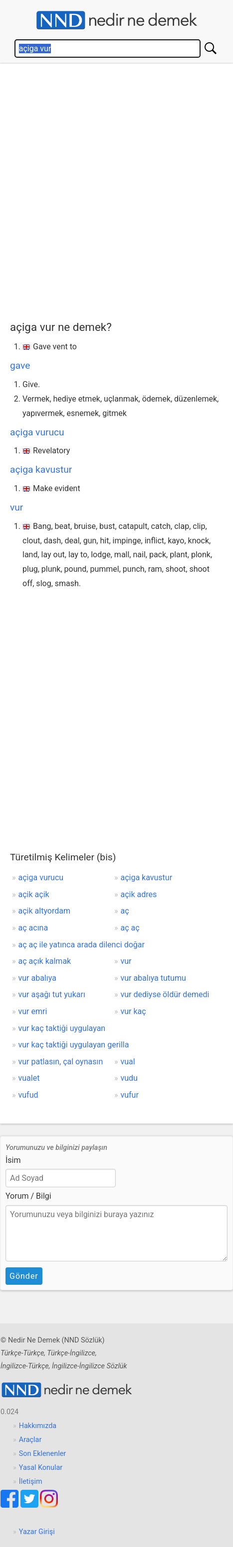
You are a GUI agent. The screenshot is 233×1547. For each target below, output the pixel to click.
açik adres (138, 894)
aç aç (129, 927)
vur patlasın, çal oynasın (60, 1061)
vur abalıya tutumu (153, 978)
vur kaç (133, 1011)
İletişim (30, 1481)
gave (20, 365)
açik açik (33, 894)
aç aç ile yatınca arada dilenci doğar (81, 944)
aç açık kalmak (44, 961)
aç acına (33, 927)
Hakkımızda (37, 1426)
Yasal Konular (40, 1467)
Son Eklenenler (42, 1453)
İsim (13, 1160)
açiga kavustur (41, 469)
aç (124, 911)
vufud (28, 1095)
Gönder (23, 1276)
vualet (29, 1078)
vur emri (32, 1011)
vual (127, 1061)
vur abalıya (37, 978)
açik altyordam (44, 911)
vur (16, 507)
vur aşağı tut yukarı (51, 994)
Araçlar (30, 1440)
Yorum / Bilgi (28, 1196)
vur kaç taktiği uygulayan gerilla (73, 1044)
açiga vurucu (37, 432)
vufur (129, 1095)
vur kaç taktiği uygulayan (62, 1028)
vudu (128, 1078)
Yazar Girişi (37, 1532)
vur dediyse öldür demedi (164, 994)
